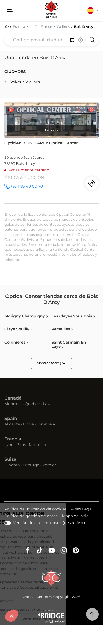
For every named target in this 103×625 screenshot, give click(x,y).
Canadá (13, 398)
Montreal (13, 404)
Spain (10, 419)
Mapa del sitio (75, 516)
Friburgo (31, 465)
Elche (28, 424)
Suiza (10, 459)
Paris (21, 445)
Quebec (32, 404)
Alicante (12, 424)
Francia (12, 439)
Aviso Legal (82, 510)
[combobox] (51, 40)
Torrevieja (46, 424)
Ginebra (12, 465)
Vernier (49, 465)
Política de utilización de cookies (35, 510)
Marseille (37, 445)
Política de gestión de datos (31, 516)
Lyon (8, 445)
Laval (48, 404)
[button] (11, 615)
